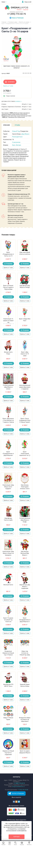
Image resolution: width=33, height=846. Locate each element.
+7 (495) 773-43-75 (16, 14)
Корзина (22, 844)
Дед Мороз (25, 134)
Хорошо (16, 837)
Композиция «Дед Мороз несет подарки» (8, 486)
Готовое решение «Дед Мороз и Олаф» (24, 520)
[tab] (6, 125)
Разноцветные (17, 137)
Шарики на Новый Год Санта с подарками (8, 752)
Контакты (29, 844)
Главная (3, 844)
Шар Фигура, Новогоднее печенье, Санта (24, 486)
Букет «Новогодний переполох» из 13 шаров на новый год (24, 455)
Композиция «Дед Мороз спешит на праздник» (8, 553)
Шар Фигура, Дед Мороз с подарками (24, 586)
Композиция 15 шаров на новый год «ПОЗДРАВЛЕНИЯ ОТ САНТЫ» (8, 322)
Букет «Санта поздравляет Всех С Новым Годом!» (24, 420)
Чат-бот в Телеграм (18, 793)
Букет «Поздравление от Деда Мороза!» (8, 453)
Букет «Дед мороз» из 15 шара (25, 353)
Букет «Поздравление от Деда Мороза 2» (24, 619)
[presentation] (6, 125)
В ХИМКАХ (17, 101)
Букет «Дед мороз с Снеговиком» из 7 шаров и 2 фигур (8, 420)
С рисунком (16, 142)
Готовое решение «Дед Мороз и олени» (8, 387)
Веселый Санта (8, 585)
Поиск (15, 844)
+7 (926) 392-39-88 (23, 789)
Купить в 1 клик (8, 86)
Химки (3, 2)
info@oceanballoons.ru (18, 786)
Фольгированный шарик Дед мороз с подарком (24, 387)
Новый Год (16, 131)
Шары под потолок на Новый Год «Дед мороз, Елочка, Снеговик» (25, 654)
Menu (9, 844)
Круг (13, 145)
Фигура (18, 145)
